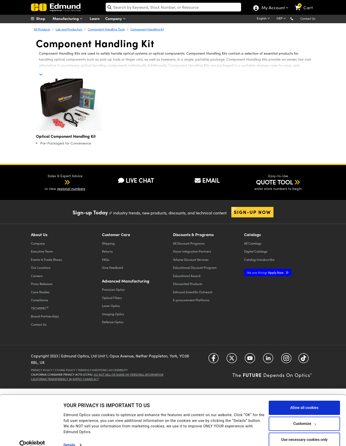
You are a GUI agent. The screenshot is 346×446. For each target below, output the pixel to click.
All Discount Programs (189, 243)
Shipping (108, 243)
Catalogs (252, 243)
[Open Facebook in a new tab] (213, 360)
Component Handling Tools (106, 29)
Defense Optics (113, 322)
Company (116, 18)
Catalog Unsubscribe (259, 259)
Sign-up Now (252, 212)
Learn (95, 18)
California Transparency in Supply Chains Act (65, 379)
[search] (173, 7)
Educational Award (186, 276)
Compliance (39, 300)
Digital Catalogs (255, 251)
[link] (306, 3)
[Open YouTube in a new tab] (250, 360)
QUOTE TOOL (274, 182)
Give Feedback (112, 267)
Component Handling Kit (147, 29)
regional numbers (71, 188)
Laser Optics (111, 305)
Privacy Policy (42, 370)
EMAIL (207, 180)
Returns (107, 251)
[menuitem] (43, 18)
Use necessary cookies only (304, 431)
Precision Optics (113, 289)
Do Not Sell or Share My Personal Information (129, 374)
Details (69, 437)
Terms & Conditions (92, 370)
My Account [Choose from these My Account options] (272, 8)
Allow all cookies (304, 399)
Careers (37, 276)
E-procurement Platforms (191, 300)
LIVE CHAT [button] (136, 180)
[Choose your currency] (281, 19)
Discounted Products (187, 284)
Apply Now (265, 272)
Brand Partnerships (45, 316)
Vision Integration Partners (192, 251)
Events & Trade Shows (46, 259)
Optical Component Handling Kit (66, 136)
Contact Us (307, 18)
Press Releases (42, 284)
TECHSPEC (40, 308)
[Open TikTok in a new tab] (303, 360)
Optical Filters (112, 298)
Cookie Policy (65, 370)
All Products (42, 29)
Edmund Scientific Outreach (192, 292)
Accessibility (118, 370)
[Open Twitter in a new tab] (231, 360)
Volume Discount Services (191, 259)
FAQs (105, 259)
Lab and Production (69, 29)
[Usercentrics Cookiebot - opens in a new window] (32, 436)
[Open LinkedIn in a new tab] (268, 360)
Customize (304, 415)
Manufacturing (69, 18)
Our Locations (41, 267)
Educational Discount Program (195, 267)
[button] (296, 18)
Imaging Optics (113, 314)
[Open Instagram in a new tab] (286, 360)
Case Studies (40, 292)
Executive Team (42, 251)
